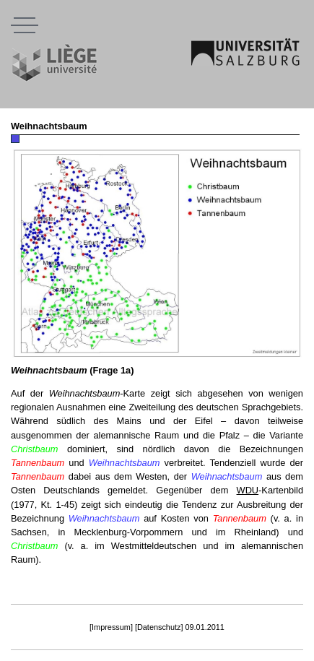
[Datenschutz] (159, 627)
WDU (248, 490)
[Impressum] (111, 627)
